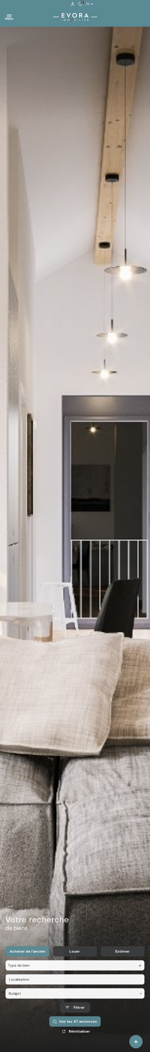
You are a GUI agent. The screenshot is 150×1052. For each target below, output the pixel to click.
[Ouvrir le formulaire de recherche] (75, 1018)
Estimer (122, 961)
